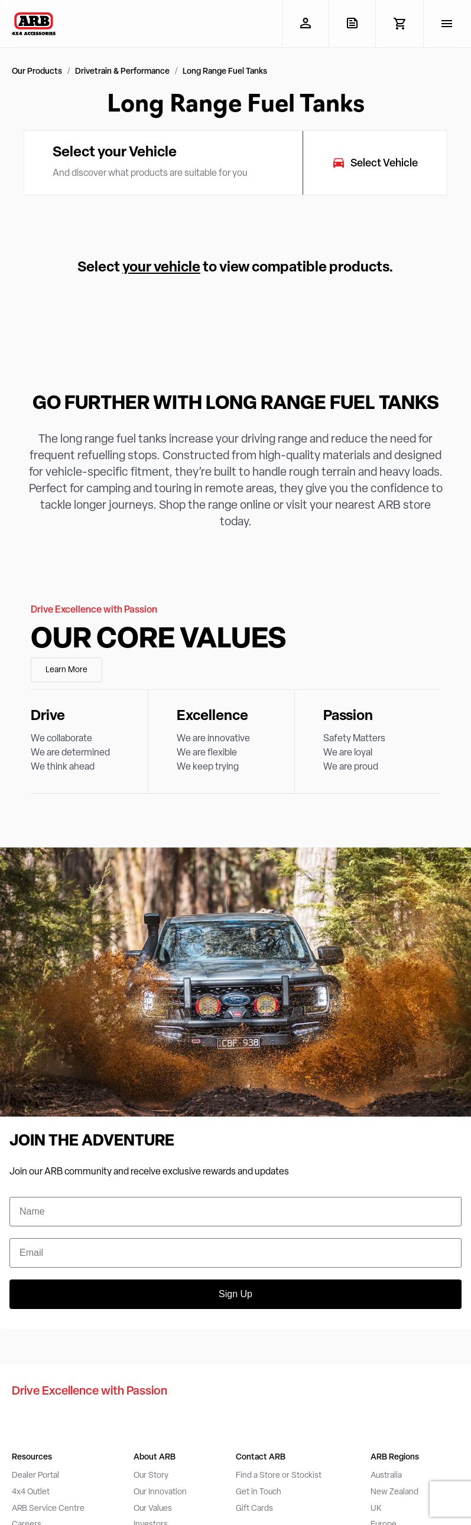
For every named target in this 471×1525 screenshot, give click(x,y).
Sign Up (235, 1294)
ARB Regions (395, 1457)
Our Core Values (158, 640)
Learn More (66, 670)
